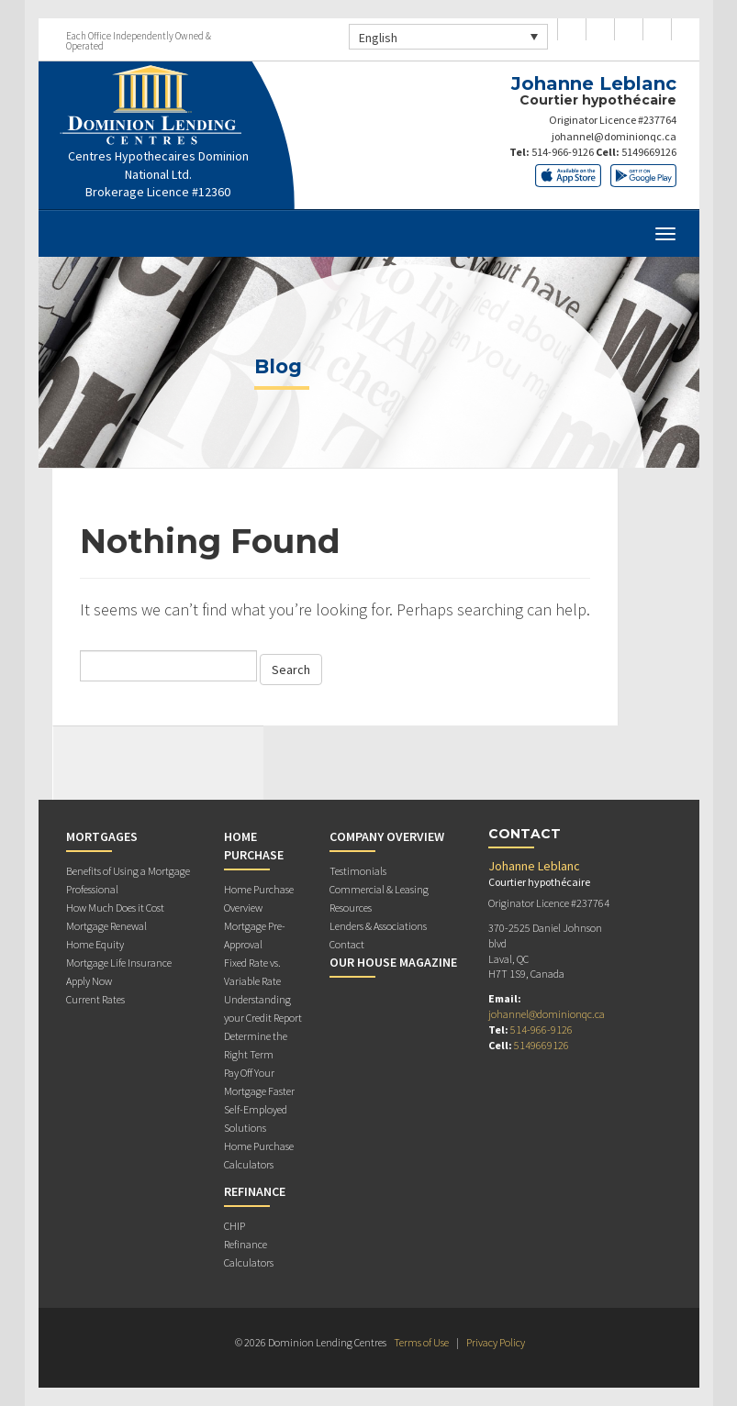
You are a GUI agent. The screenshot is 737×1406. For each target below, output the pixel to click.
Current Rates (95, 999)
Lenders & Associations (378, 926)
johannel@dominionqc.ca (614, 136)
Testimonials (357, 871)
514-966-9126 (562, 152)
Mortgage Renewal (106, 926)
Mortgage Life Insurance (119, 962)
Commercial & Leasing (379, 889)
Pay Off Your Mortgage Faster (259, 1082)
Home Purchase (254, 845)
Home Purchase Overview (259, 898)
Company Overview (386, 836)
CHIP (234, 1226)
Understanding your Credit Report (263, 1008)
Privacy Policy (495, 1342)
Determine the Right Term (255, 1045)
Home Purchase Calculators (259, 1155)
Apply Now (89, 981)
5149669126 (648, 152)
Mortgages (102, 836)
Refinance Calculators (249, 1253)
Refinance (254, 1191)
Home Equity (95, 944)
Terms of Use (421, 1342)
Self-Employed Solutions (255, 1118)
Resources (350, 907)
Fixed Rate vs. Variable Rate (252, 972)
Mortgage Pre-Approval (254, 935)
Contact (346, 944)
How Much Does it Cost (115, 907)
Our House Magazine (393, 962)
